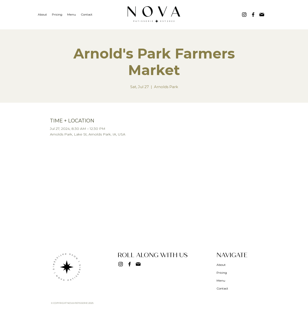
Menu (221, 280)
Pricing (222, 272)
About (221, 265)
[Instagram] (244, 15)
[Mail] (262, 14)
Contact (222, 288)
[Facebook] (253, 15)
